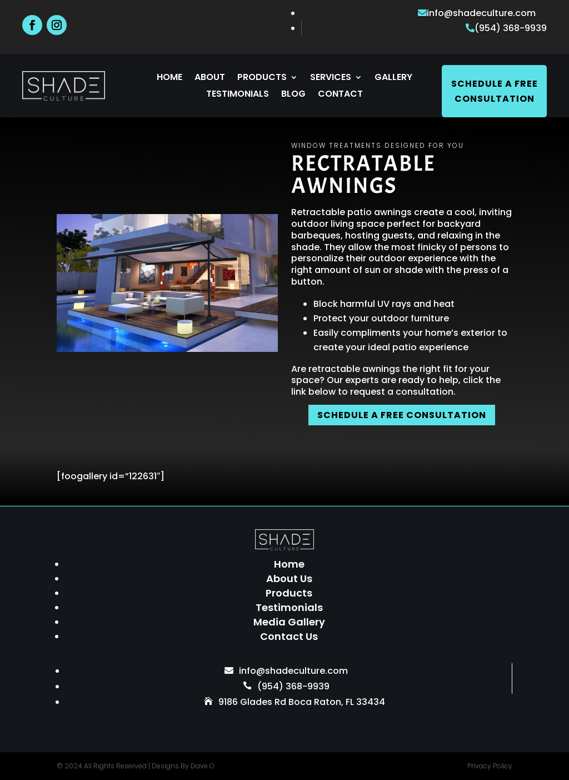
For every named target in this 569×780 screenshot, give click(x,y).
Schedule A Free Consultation (494, 91)
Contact (340, 95)
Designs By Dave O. (184, 766)
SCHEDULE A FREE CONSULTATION (401, 415)
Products (262, 78)
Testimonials (237, 95)
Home (169, 78)
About (209, 78)
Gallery (393, 78)
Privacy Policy (489, 766)
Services (330, 78)
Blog (293, 95)
